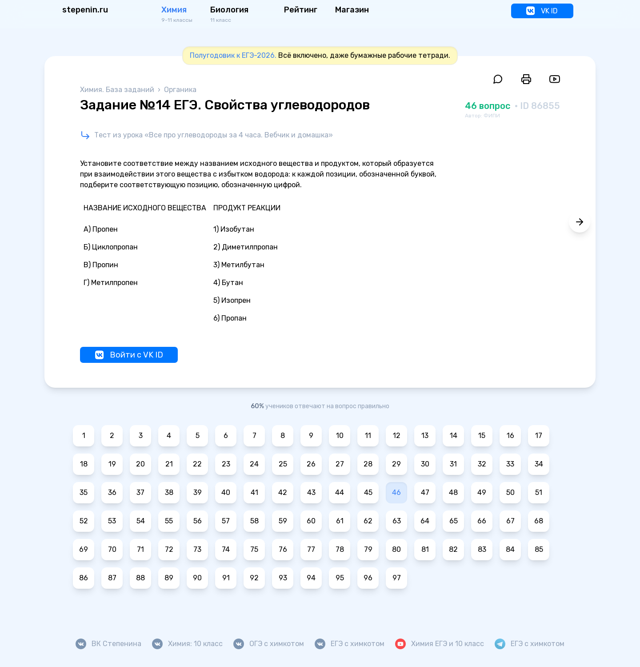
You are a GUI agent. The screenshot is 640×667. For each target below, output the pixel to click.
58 (254, 521)
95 (340, 578)
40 (225, 492)
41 (254, 492)
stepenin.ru (85, 10)
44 (339, 492)
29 (396, 464)
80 (396, 549)
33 (510, 464)
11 (368, 435)
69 (83, 549)
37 (140, 492)
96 (368, 578)
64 (424, 521)
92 (254, 578)
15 (481, 435)
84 (510, 549)
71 (140, 549)
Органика (180, 89)
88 (140, 578)
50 (510, 492)
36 (112, 492)
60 (311, 521)
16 (510, 435)
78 (340, 549)
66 (481, 521)
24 (254, 464)
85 (539, 549)
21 (169, 464)
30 (425, 464)
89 (168, 578)
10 (340, 435)
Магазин (352, 10)
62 (368, 521)
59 (283, 521)
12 (396, 435)
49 (481, 492)
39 (197, 492)
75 (254, 549)
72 (169, 549)
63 (396, 521)
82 (453, 549)
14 (453, 435)
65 (453, 521)
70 (112, 549)
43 (311, 492)
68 (538, 521)
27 (340, 464)
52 (84, 521)
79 (368, 549)
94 (311, 578)
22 (197, 464)
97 (396, 578)
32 (482, 464)
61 (340, 521)
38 (169, 492)
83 (482, 549)
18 (84, 464)
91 (226, 578)
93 (283, 578)
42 (282, 492)
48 (453, 492)
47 (425, 492)
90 (197, 578)
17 (538, 435)
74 (226, 549)
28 (368, 464)
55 (169, 521)
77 (311, 549)
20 (140, 464)
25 (283, 464)
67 (510, 521)
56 (197, 521)
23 (226, 464)
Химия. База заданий (118, 89)
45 (368, 492)
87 (112, 578)
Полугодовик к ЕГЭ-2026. (233, 55)
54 (140, 521)
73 (197, 549)
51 (538, 492)
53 (112, 521)
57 (226, 521)
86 (83, 578)
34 (539, 464)
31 (453, 464)
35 (84, 492)
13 (424, 435)
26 (311, 464)
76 (283, 549)
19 (112, 464)
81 (425, 549)
